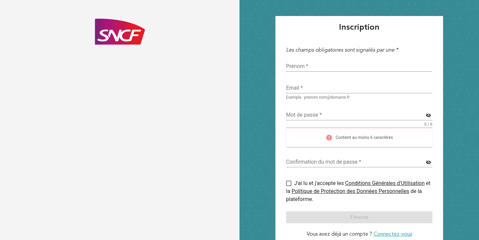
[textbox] (359, 88)
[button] (359, 217)
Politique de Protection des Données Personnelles (350, 191)
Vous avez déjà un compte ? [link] (359, 234)
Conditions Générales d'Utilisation (385, 183)
